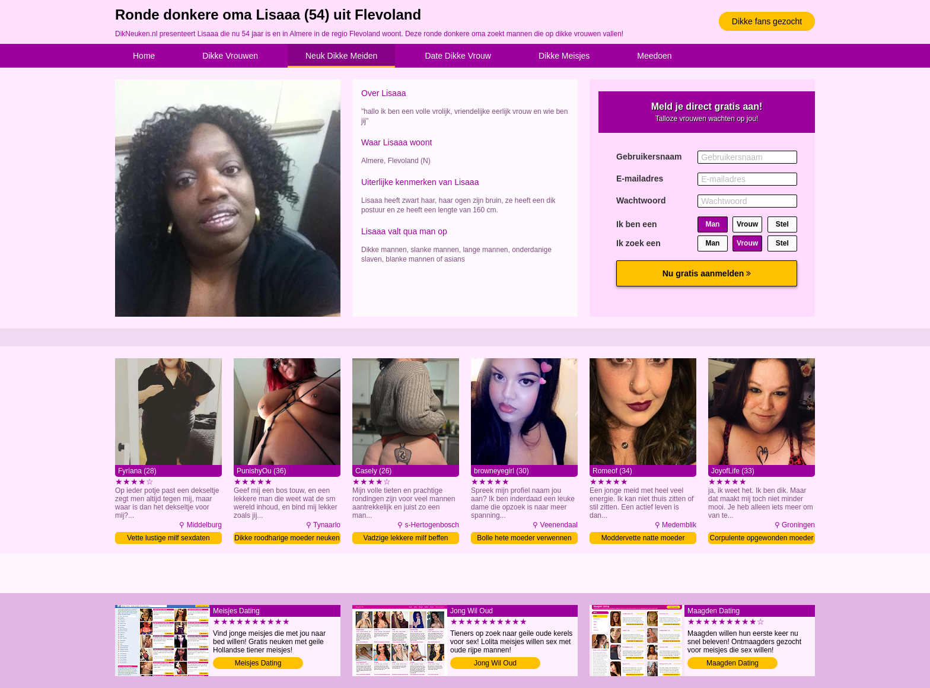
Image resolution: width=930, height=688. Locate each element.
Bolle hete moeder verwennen (524, 538)
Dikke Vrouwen (230, 55)
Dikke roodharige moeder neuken (286, 538)
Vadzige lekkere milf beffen (406, 538)
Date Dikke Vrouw (458, 55)
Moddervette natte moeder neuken (643, 539)
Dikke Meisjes (564, 55)
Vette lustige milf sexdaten (168, 538)
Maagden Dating (732, 663)
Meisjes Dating (258, 663)
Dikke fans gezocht (767, 21)
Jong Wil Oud (495, 663)
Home (144, 55)
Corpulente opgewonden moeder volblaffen (762, 539)
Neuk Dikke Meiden (341, 55)
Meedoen (654, 55)
